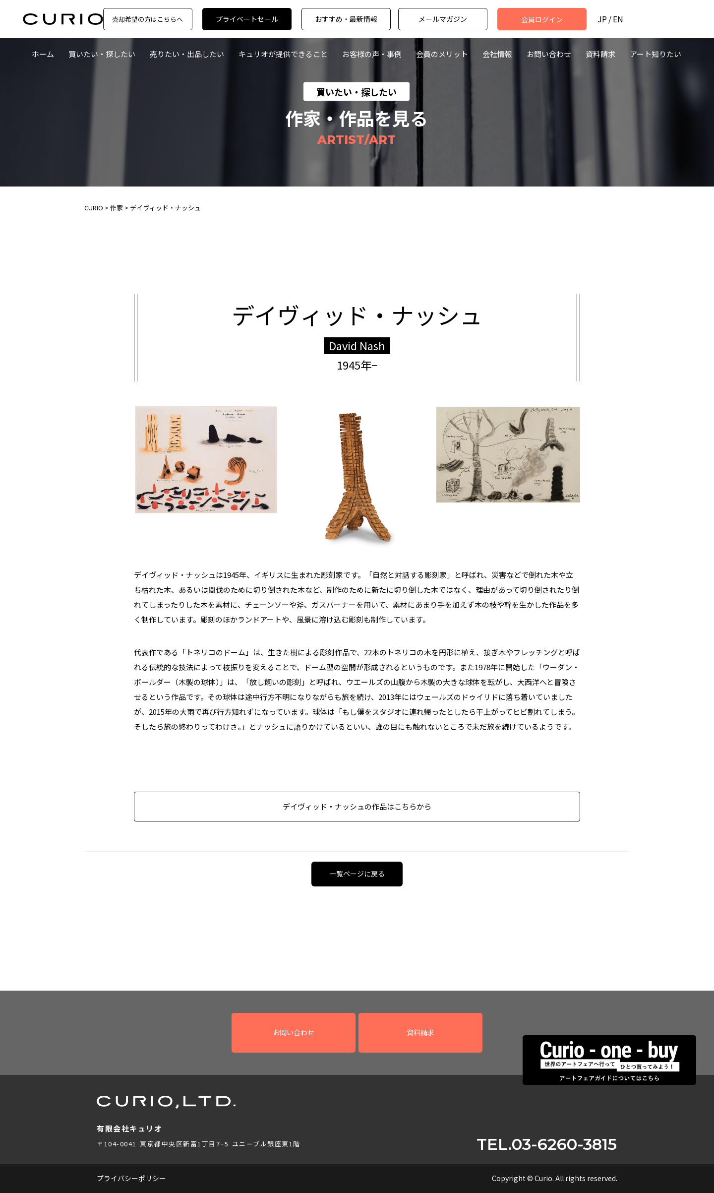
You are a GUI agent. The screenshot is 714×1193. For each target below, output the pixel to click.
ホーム (43, 54)
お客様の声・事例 (372, 54)
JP (602, 19)
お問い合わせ (549, 54)
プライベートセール (247, 19)
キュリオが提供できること (283, 54)
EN (618, 19)
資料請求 (600, 54)
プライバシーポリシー (131, 1178)
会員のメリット (442, 54)
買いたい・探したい (101, 54)
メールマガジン (442, 19)
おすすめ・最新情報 (346, 19)
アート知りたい (655, 54)
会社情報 (497, 54)
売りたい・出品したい (187, 54)
